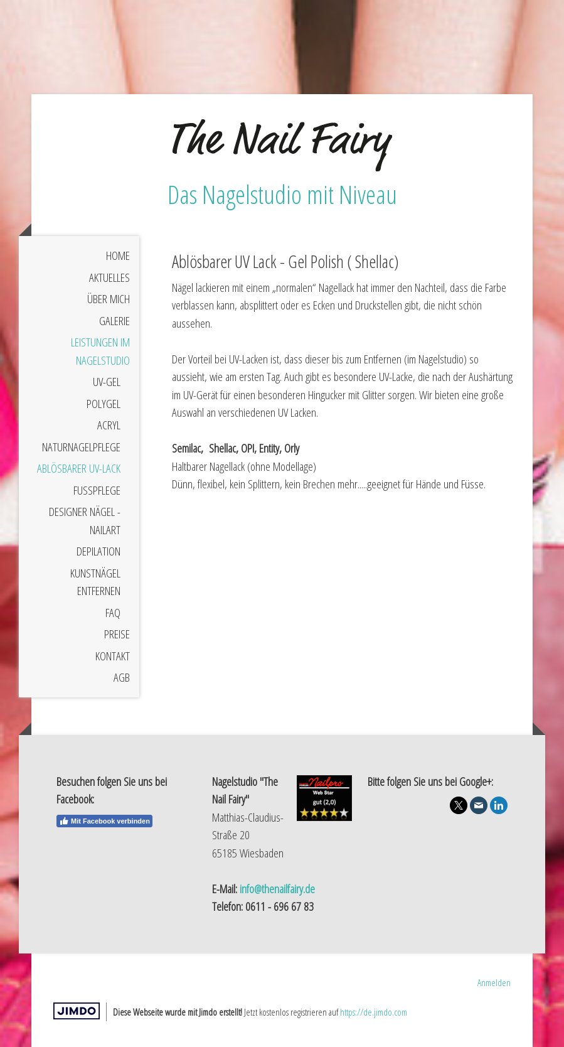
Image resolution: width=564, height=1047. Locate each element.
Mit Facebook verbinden (104, 821)
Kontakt (112, 656)
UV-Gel (106, 381)
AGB (122, 677)
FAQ (112, 612)
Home (118, 255)
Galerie (114, 321)
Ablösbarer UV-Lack (78, 468)
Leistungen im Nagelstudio (100, 351)
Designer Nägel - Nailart (84, 520)
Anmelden (494, 982)
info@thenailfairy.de (277, 889)
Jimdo (76, 1010)
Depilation (98, 551)
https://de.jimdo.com (373, 1012)
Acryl (108, 425)
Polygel (103, 403)
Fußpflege (96, 490)
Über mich (108, 299)
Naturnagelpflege (81, 447)
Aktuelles (109, 277)
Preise (117, 634)
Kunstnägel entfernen (95, 582)
